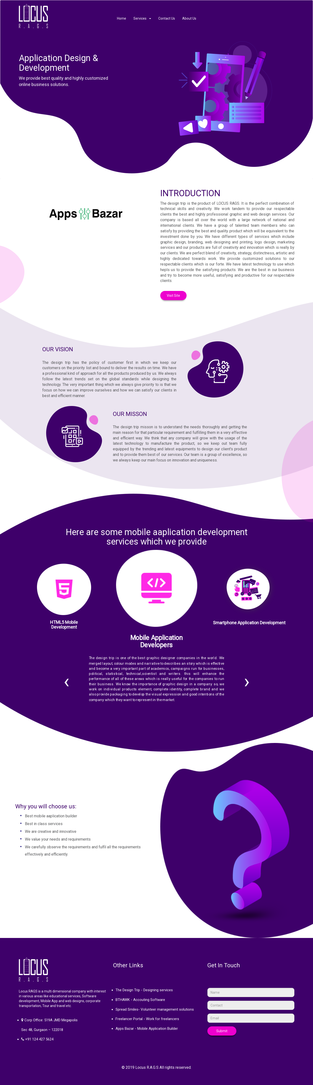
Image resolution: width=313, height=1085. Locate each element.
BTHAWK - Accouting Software (140, 1000)
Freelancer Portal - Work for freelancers (147, 1019)
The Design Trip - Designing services (144, 990)
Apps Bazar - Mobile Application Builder (147, 1028)
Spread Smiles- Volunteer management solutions (155, 1009)
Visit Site (173, 295)
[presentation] (66, 681)
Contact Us (166, 18)
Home (121, 18)
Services (142, 18)
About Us (189, 18)
